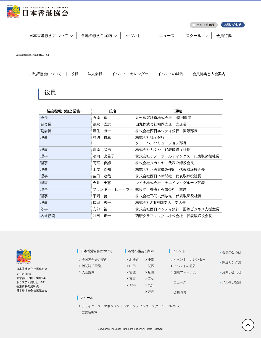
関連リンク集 (231, 262)
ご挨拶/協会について (45, 74)
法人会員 (95, 74)
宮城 (132, 272)
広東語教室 (90, 312)
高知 (151, 278)
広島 (151, 272)
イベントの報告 (170, 74)
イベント (136, 36)
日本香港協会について (51, 36)
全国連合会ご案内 (94, 259)
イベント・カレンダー (130, 74)
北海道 (134, 259)
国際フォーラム (185, 272)
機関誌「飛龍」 (93, 266)
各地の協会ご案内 (99, 36)
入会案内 (88, 272)
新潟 (132, 285)
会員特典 (224, 36)
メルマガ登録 (231, 282)
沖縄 (151, 291)
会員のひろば (231, 252)
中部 (151, 259)
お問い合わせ (231, 272)
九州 (151, 285)
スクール (197, 36)
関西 (151, 266)
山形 (132, 266)
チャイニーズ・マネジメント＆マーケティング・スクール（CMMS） (131, 306)
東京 (132, 278)
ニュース (167, 36)
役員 (74, 74)
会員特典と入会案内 (208, 74)
